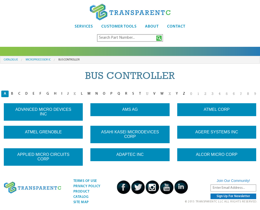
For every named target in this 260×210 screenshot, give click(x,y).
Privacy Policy (87, 186)
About (152, 27)
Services (84, 27)
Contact (176, 27)
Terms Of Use (85, 181)
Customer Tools (119, 27)
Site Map (81, 202)
